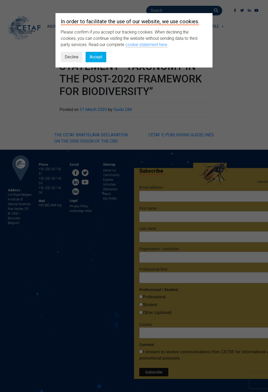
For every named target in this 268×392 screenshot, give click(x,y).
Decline (72, 56)
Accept (96, 56)
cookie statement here (146, 44)
